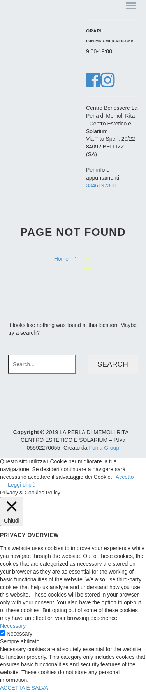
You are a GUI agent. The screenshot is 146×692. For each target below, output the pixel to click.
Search (112, 364)
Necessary (19, 633)
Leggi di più (22, 485)
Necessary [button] (13, 626)
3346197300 (101, 185)
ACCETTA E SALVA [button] (24, 688)
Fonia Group (104, 448)
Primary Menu (131, 5)
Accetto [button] (125, 477)
